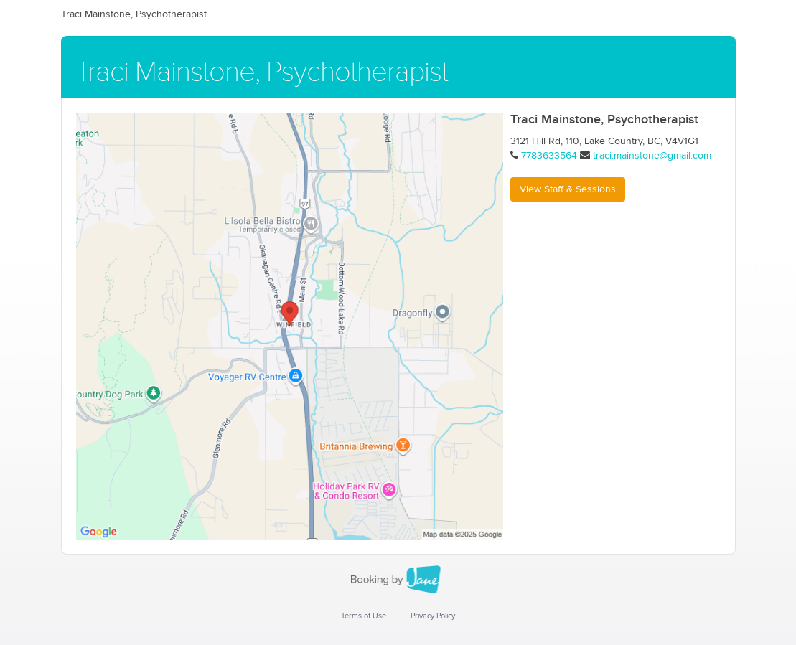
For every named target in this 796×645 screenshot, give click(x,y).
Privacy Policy (433, 616)
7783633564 (549, 156)
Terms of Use (363, 616)
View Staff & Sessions (568, 189)
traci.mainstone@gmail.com (652, 156)
